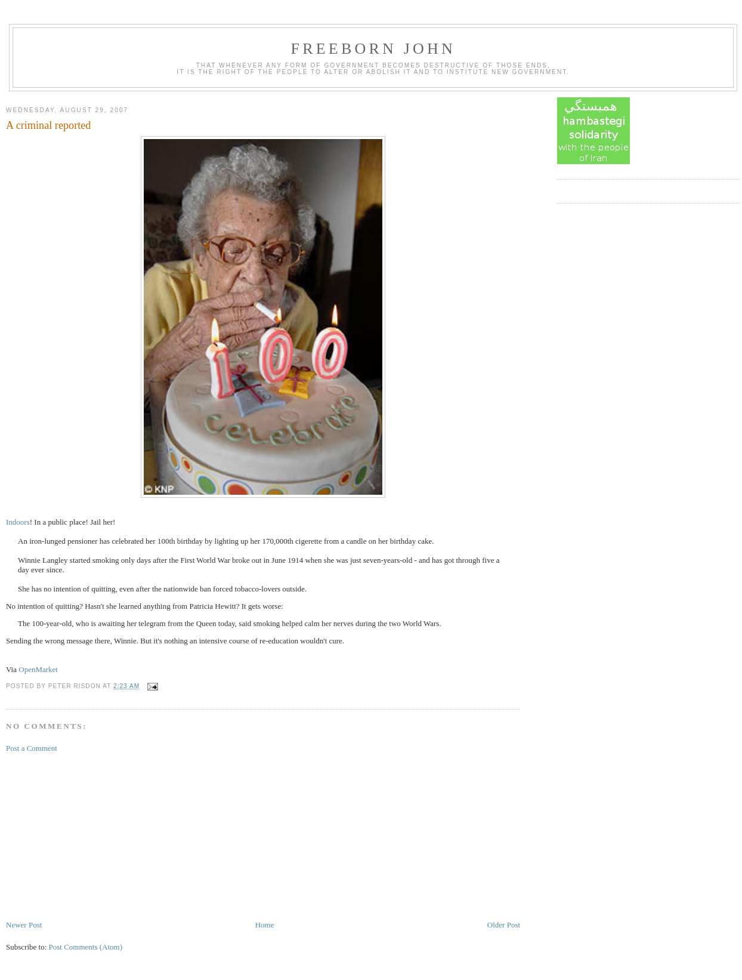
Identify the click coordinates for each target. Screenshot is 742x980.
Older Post (503, 924)
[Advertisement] (95, 835)
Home (264, 924)
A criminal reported (48, 125)
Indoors (18, 521)
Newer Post (24, 924)
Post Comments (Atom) (86, 946)
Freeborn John (373, 48)
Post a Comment (31, 748)
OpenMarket (38, 669)
